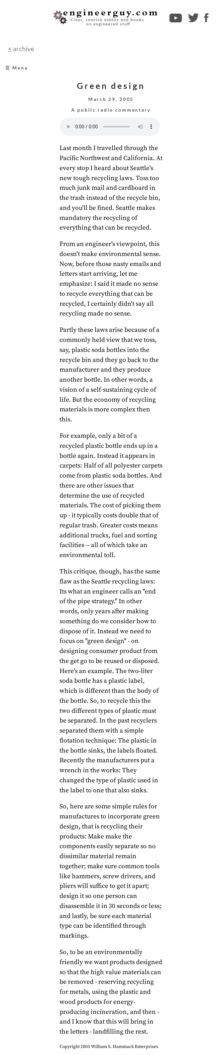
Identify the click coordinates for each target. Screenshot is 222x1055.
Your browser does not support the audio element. (110, 127)
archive (23, 48)
